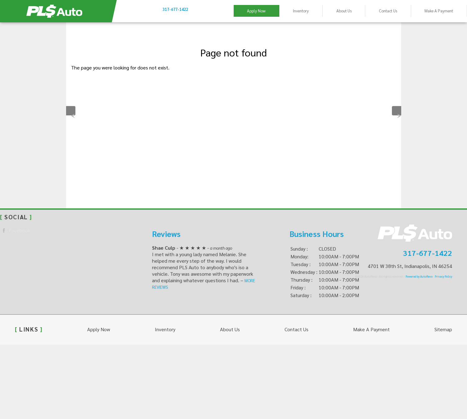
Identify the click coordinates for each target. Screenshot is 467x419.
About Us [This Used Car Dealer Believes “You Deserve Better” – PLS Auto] (344, 10)
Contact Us (296, 329)
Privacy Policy (443, 276)
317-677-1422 (427, 253)
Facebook (15, 230)
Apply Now (256, 10)
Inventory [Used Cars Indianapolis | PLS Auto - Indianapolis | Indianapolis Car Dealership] (301, 10)
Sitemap (443, 329)
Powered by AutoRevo (419, 276)
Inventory (165, 329)
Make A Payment (438, 10)
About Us (230, 329)
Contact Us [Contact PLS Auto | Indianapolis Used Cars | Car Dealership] (388, 10)
